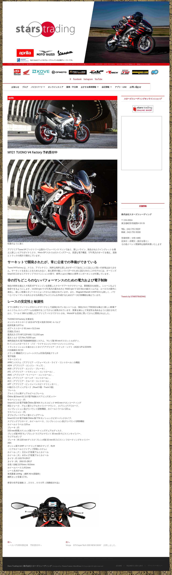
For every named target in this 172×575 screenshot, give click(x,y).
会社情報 (115, 87)
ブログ (35, 87)
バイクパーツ (46, 87)
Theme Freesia (67, 566)
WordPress (77, 566)
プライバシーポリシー (155, 565)
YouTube (98, 79)
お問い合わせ (145, 87)
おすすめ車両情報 (98, 87)
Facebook (77, 79)
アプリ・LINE (130, 87)
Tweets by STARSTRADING (133, 296)
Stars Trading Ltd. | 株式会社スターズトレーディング (30, 566)
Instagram (88, 79)
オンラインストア (65, 87)
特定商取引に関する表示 (135, 566)
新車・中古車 (81, 87)
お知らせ (25, 87)
